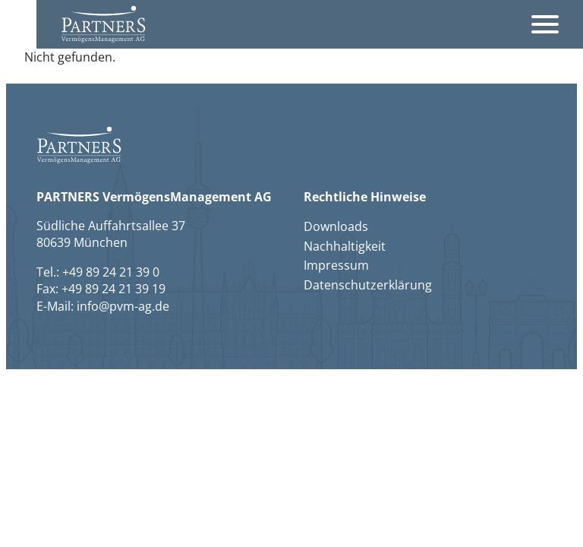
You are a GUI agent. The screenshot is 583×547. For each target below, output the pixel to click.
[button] (103, 24)
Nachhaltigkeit (345, 246)
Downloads (336, 226)
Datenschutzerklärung (368, 285)
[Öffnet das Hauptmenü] (545, 24)
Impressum (336, 265)
